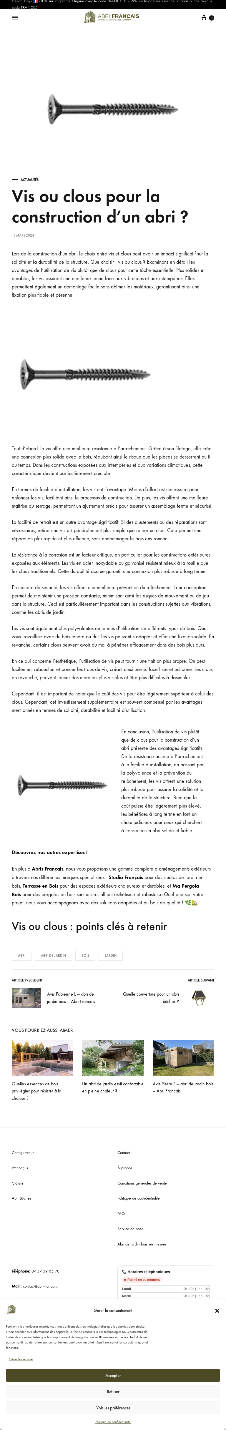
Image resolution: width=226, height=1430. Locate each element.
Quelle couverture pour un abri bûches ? (168, 998)
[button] (217, 1311)
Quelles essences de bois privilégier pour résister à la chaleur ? (36, 1091)
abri (21, 956)
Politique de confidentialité (113, 1422)
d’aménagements (172, 869)
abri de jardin (53, 956)
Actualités (30, 180)
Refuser (113, 1391)
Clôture (18, 1183)
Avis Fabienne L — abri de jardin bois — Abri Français (53, 998)
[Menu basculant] (15, 18)
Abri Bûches (21, 1198)
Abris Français (47, 869)
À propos (124, 1167)
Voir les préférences (113, 1408)
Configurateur (23, 1152)
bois (85, 956)
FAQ (121, 1213)
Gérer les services (21, 1359)
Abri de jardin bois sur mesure (141, 1244)
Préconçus (20, 1167)
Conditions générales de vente (142, 1183)
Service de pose (130, 1228)
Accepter (113, 1375)
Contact (123, 1152)
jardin (111, 956)
